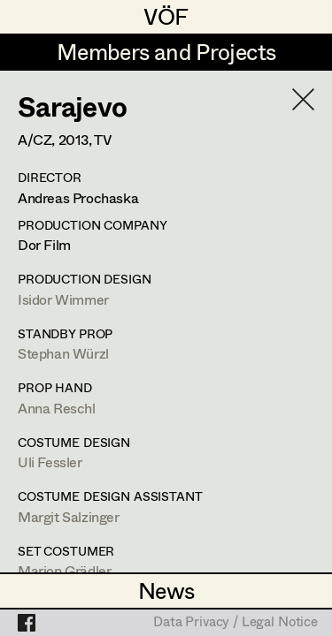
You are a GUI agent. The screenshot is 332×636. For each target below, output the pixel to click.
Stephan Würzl (63, 353)
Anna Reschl (57, 408)
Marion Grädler (64, 570)
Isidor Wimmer (63, 299)
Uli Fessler (50, 461)
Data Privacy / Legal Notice (235, 623)
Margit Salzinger (69, 516)
